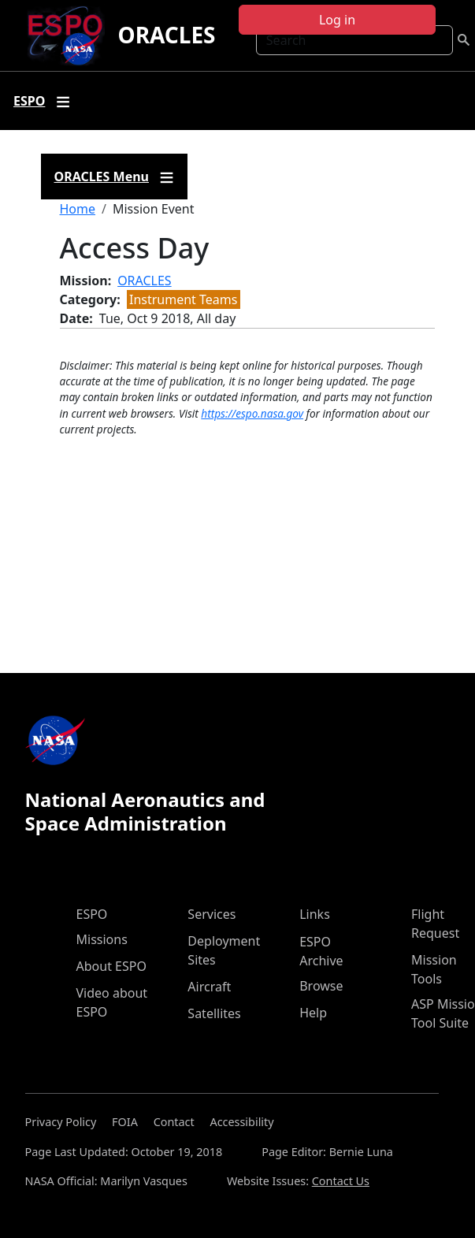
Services (211, 914)
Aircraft (209, 986)
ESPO (92, 914)
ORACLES (166, 35)
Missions (102, 939)
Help (313, 1012)
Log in (337, 19)
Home (78, 208)
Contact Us (340, 1180)
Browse (321, 985)
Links (314, 914)
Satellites (213, 1013)
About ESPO (111, 966)
